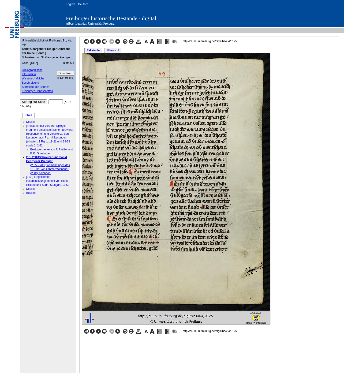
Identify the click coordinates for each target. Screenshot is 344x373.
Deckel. (30, 121)
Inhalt (28, 115)
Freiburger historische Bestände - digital (111, 18)
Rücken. (31, 192)
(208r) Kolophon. (40, 173)
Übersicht (113, 50)
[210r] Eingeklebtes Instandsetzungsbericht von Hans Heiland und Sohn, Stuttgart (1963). (48, 180)
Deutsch (83, 4)
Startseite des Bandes (35, 87)
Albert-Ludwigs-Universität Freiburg (90, 23)
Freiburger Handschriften (37, 91)
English (70, 4)
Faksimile (93, 50)
